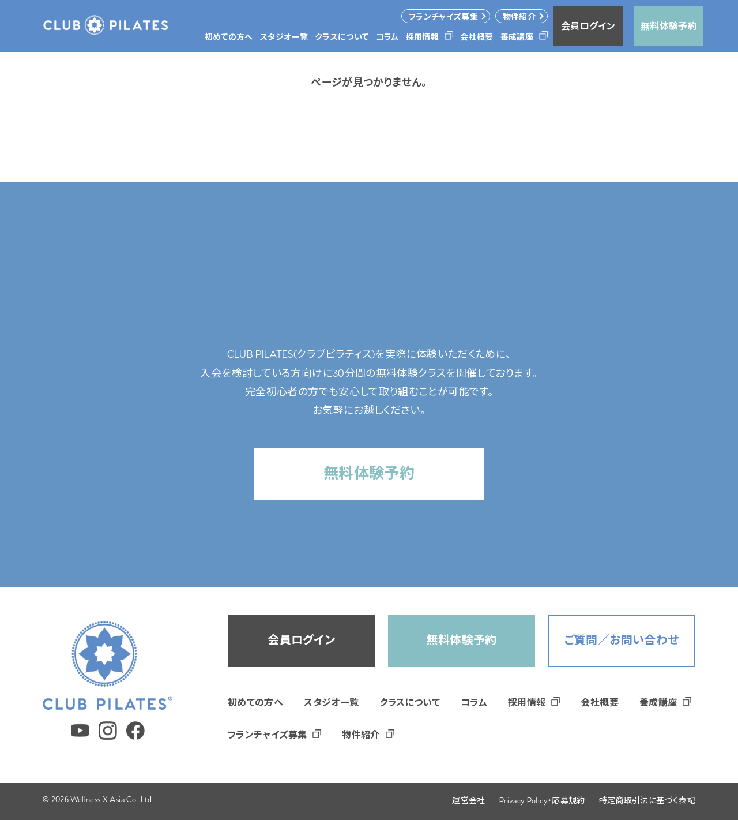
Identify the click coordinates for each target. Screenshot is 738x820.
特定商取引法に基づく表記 (647, 802)
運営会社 (468, 802)
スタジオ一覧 (331, 704)
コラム (474, 704)
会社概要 (599, 704)
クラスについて (409, 704)
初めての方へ (255, 704)
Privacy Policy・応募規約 (542, 802)
